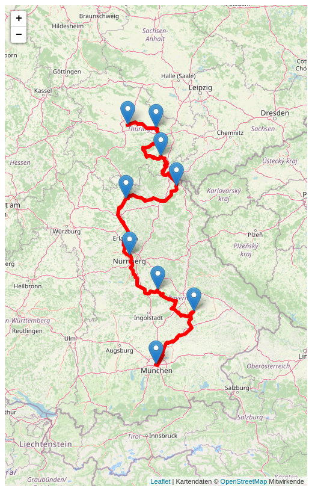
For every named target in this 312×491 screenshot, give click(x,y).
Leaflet (160, 481)
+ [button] (19, 18)
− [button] (19, 35)
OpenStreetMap (244, 481)
